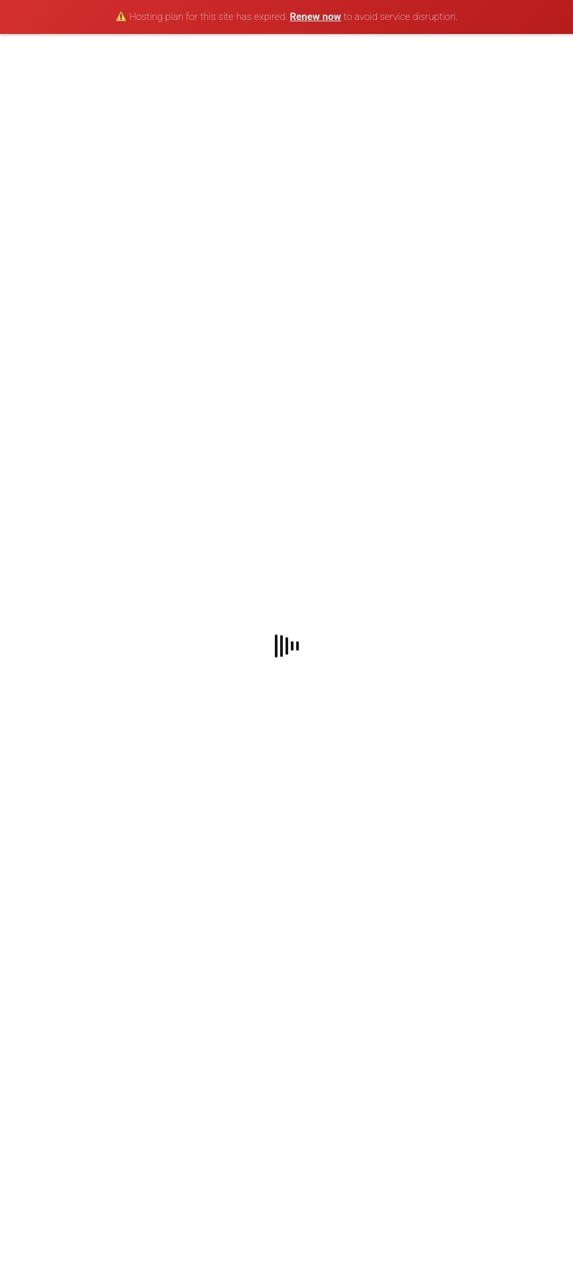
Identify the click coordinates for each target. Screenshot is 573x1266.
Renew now (315, 17)
